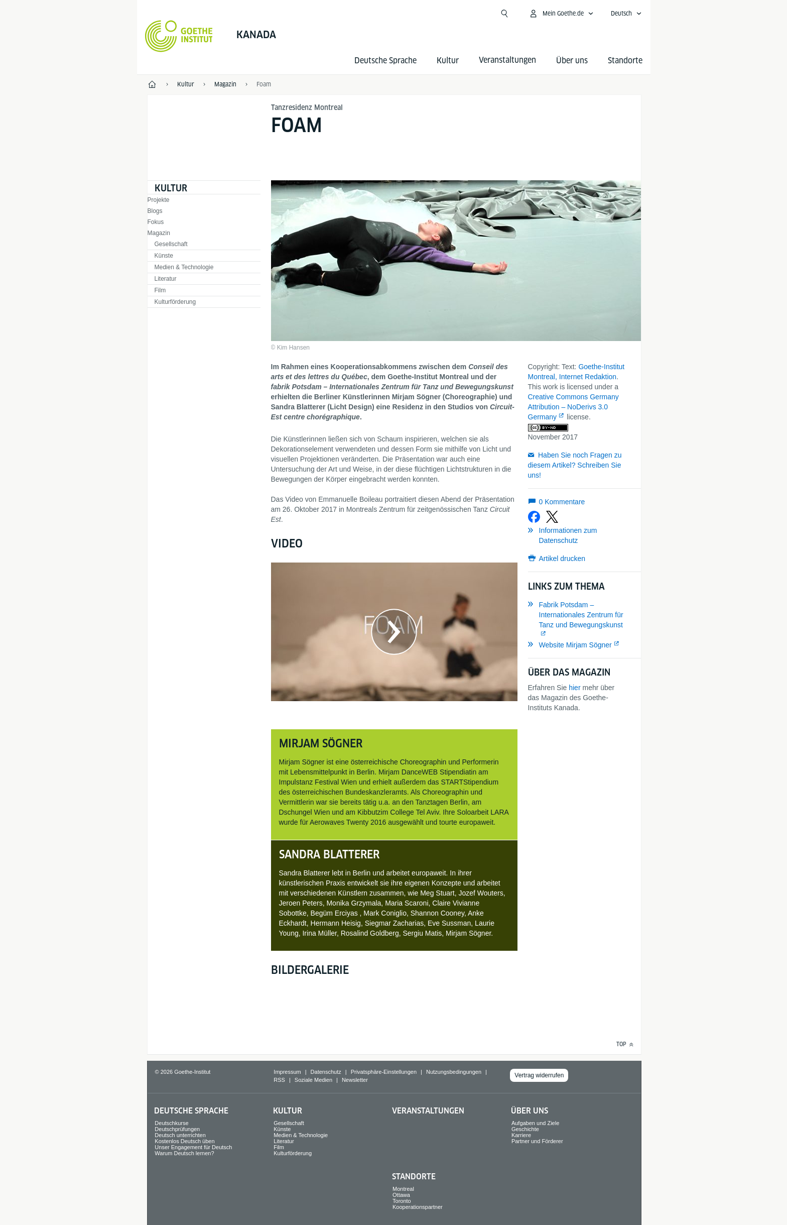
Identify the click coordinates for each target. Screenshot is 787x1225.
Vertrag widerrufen (539, 1075)
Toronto (401, 1201)
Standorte (625, 60)
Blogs (155, 210)
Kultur (448, 60)
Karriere (521, 1135)
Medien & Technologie (184, 267)
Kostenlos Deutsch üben (184, 1141)
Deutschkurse (171, 1123)
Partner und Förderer (537, 1141)
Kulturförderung (175, 301)
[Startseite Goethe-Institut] (179, 36)
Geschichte (525, 1129)
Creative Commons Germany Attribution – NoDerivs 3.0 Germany (573, 407)
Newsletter (355, 1080)
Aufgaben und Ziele (535, 1123)
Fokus (156, 222)
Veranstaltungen (428, 1111)
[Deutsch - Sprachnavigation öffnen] (626, 13)
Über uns (572, 60)
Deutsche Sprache (385, 60)
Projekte (159, 199)
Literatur (166, 278)
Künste (164, 255)
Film (160, 290)
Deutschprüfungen (177, 1129)
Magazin (159, 233)
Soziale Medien (313, 1080)
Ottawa (401, 1195)
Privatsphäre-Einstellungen (384, 1072)
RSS (279, 1080)
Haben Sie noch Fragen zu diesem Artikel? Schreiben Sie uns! (575, 465)
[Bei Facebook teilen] (534, 517)
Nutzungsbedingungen (453, 1072)
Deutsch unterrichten (180, 1135)
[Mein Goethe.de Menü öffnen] (561, 13)
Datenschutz (326, 1072)
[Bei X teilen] (552, 517)
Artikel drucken (562, 558)
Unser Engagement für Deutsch (193, 1147)
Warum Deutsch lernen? (184, 1153)
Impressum (287, 1072)
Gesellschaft (171, 244)
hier (574, 688)
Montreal (403, 1189)
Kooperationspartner (417, 1207)
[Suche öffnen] (504, 13)
